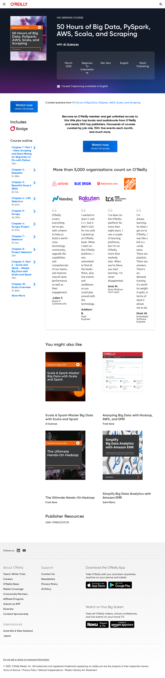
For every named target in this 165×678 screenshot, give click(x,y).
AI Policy (46, 589)
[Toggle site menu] (4, 4)
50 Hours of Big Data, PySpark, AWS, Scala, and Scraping (106, 102)
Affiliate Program (13, 599)
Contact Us (48, 574)
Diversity (8, 609)
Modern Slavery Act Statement (81, 670)
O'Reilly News (11, 584)
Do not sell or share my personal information (26, 659)
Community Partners (15, 594)
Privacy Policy (49, 584)
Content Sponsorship (15, 614)
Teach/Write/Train (14, 574)
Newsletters (48, 579)
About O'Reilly (13, 567)
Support (47, 567)
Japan (7, 635)
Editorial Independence (51, 670)
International (12, 624)
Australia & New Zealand (18, 630)
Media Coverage (13, 589)
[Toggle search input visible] (161, 4)
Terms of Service (11, 670)
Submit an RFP (11, 604)
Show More (18, 295)
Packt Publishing (143, 64)
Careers (8, 579)
